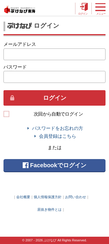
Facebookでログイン (54, 165)
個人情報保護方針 (48, 197)
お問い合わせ (75, 197)
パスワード (15, 66)
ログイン (54, 98)
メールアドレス (19, 44)
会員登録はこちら (57, 136)
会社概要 (23, 197)
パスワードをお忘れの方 (57, 128)
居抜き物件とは (49, 210)
